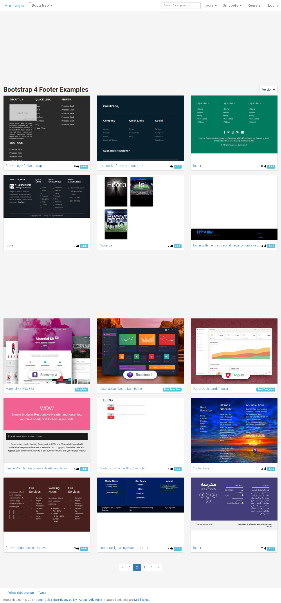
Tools (210, 5)
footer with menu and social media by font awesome (228, 245)
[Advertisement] (107, 46)
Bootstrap (40, 4)
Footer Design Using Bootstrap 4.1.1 (123, 548)
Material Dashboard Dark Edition (121, 388)
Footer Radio (202, 468)
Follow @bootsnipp (20, 592)
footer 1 (198, 165)
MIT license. (142, 599)
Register (255, 5)
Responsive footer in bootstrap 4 (121, 165)
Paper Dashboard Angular (210, 388)
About (83, 599)
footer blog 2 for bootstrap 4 (25, 165)
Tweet (42, 592)
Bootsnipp (14, 5)
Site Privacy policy (64, 599)
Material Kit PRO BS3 (20, 388)
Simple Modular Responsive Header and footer (37, 468)
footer (10, 245)
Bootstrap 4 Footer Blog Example (121, 468)
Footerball (106, 245)
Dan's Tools (43, 599)
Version (268, 89)
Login (273, 5)
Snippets (232, 5)
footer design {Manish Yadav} (26, 548)
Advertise (95, 599)
